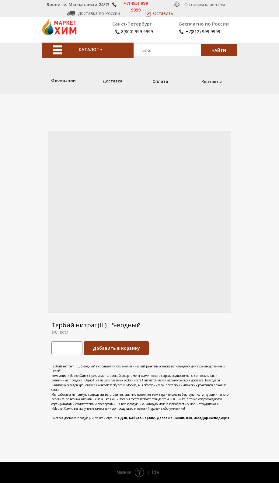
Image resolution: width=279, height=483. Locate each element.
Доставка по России (99, 13)
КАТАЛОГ (89, 49)
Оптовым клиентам (204, 4)
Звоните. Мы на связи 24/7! (78, 4)
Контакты (211, 81)
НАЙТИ (218, 50)
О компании (63, 80)
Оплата (160, 81)
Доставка (112, 81)
